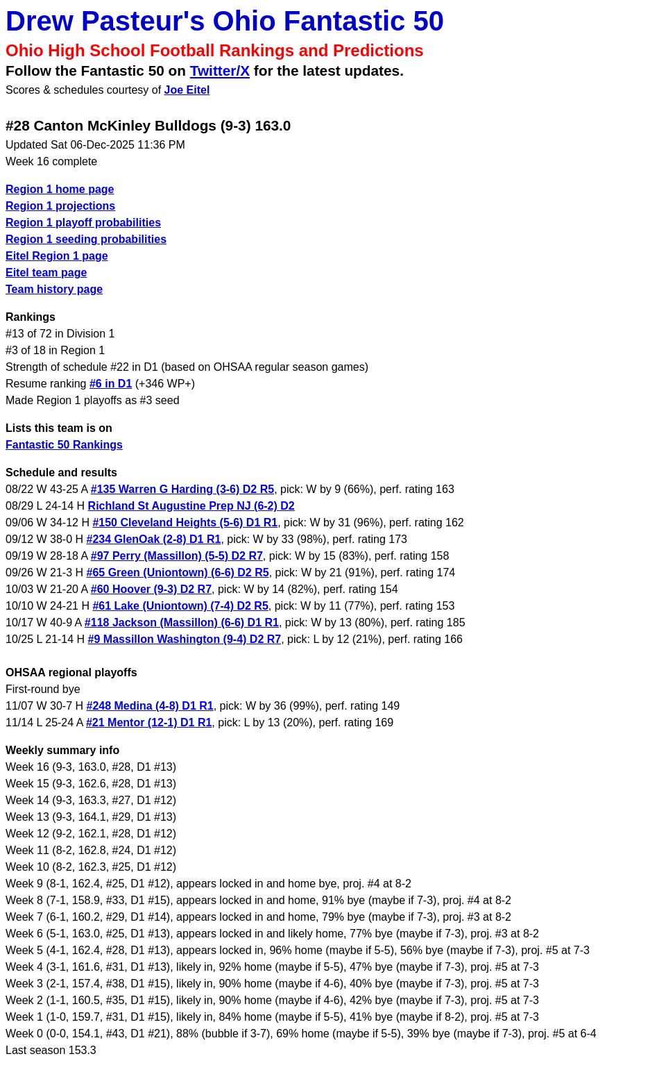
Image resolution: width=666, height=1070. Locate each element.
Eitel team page (46, 272)
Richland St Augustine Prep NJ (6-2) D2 (191, 506)
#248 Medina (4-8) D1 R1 (150, 706)
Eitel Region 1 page (57, 256)
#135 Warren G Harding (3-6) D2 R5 (182, 489)
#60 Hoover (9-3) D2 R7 (151, 589)
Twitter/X (220, 70)
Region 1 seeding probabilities (86, 239)
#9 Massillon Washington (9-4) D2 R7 (185, 639)
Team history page (54, 289)
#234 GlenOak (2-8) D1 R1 (154, 539)
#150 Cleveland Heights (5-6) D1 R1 (185, 522)
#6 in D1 (110, 384)
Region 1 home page (60, 189)
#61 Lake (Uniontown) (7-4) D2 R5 (180, 606)
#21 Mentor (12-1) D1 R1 (149, 722)
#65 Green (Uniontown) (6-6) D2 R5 (178, 572)
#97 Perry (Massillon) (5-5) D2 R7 (177, 556)
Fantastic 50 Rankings (64, 445)
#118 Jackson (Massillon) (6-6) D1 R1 (182, 622)
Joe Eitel (187, 90)
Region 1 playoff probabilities (83, 222)
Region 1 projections (60, 206)
